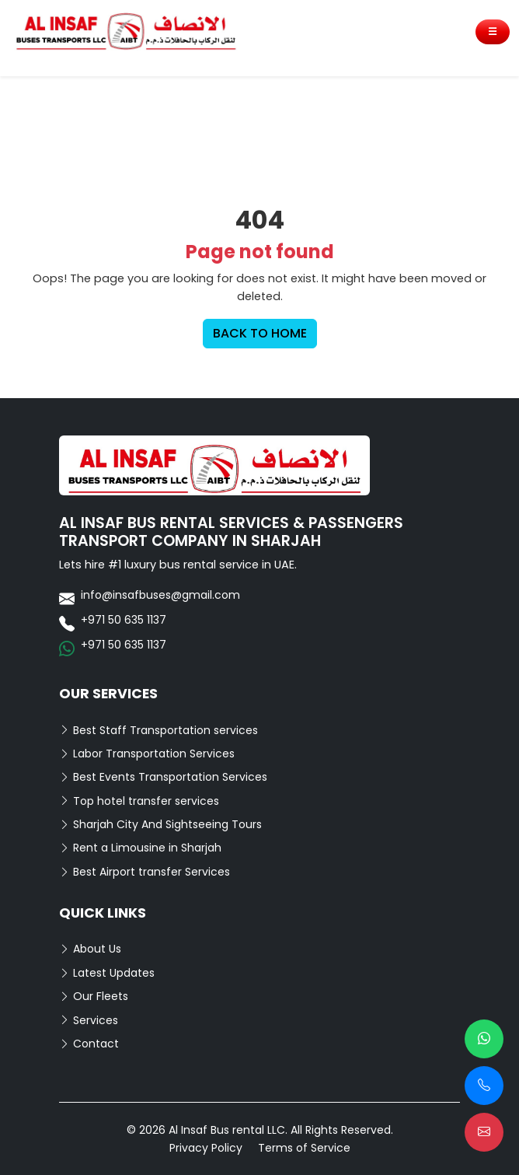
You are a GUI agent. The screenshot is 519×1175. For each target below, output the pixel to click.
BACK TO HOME (260, 333)
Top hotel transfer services (139, 801)
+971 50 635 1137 (123, 620)
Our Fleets (93, 996)
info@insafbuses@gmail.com (160, 595)
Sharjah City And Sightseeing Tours (160, 824)
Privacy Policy (205, 1148)
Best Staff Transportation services (158, 730)
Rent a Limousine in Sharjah (140, 847)
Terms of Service (304, 1148)
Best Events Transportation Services (163, 777)
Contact (89, 1043)
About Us (90, 948)
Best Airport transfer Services (144, 872)
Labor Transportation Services (147, 753)
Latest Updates (107, 973)
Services (88, 1020)
